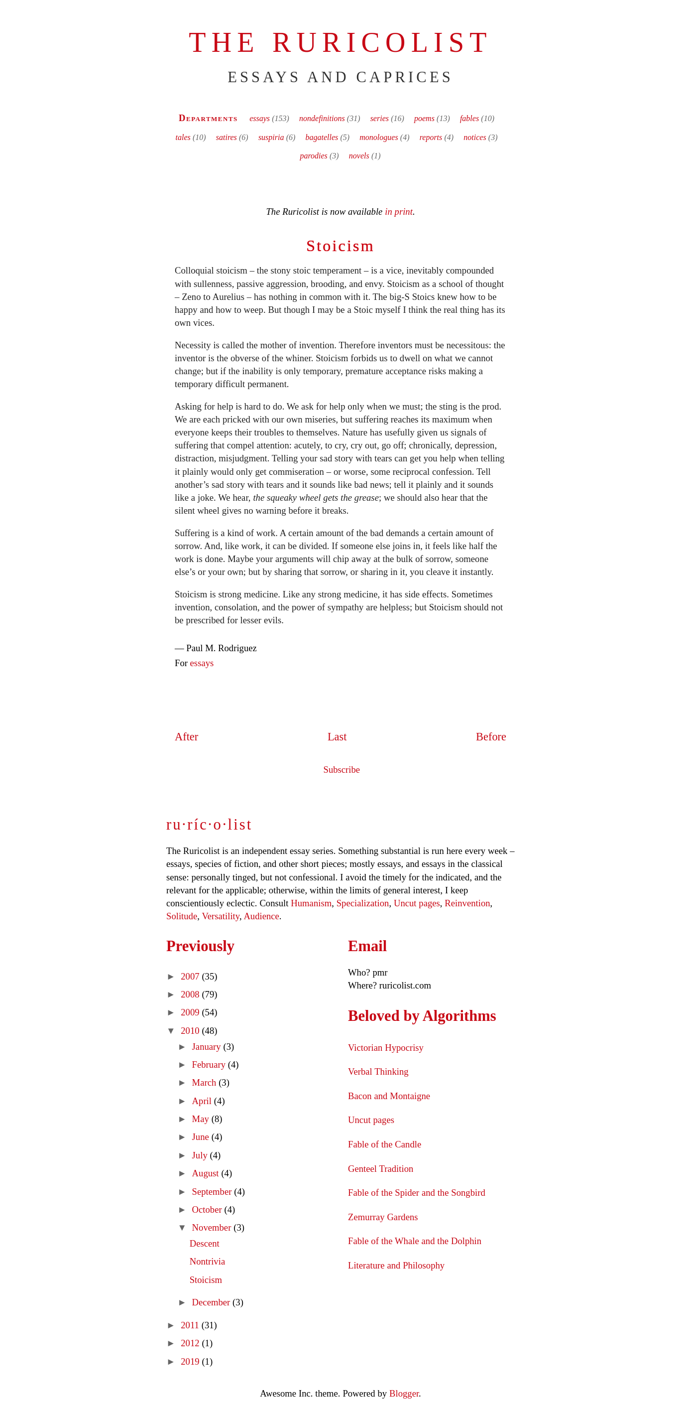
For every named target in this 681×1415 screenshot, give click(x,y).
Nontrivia (208, 1261)
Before (491, 736)
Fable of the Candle (384, 1144)
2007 (191, 976)
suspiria (271, 137)
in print (399, 211)
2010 (191, 1030)
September (213, 1191)
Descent (205, 1243)
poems (424, 118)
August (207, 1173)
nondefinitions (322, 118)
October (208, 1209)
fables (469, 118)
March (205, 1082)
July (201, 1155)
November (213, 1227)
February (210, 1064)
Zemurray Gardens (383, 1217)
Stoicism (340, 246)
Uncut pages (417, 903)
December (212, 1302)
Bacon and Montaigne (389, 1096)
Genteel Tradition (380, 1168)
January (208, 1046)
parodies (313, 155)
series (379, 118)
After (186, 736)
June (202, 1137)
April (203, 1101)
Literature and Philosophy (396, 1265)
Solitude (181, 916)
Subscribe (342, 769)
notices (474, 137)
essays (259, 118)
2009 (191, 1012)
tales (183, 137)
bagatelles (321, 137)
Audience (261, 916)
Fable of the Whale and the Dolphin (414, 1241)
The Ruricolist (340, 42)
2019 (191, 1361)
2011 (191, 1325)
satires (226, 137)
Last (337, 736)
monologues (378, 137)
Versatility (220, 916)
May (202, 1119)
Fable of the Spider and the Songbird (416, 1192)
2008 (191, 994)
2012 (191, 1343)
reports (431, 137)
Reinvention (467, 903)
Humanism (311, 903)
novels (359, 155)
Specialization (363, 903)
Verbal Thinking (378, 1071)
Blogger (404, 1393)
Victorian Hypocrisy (386, 1047)
